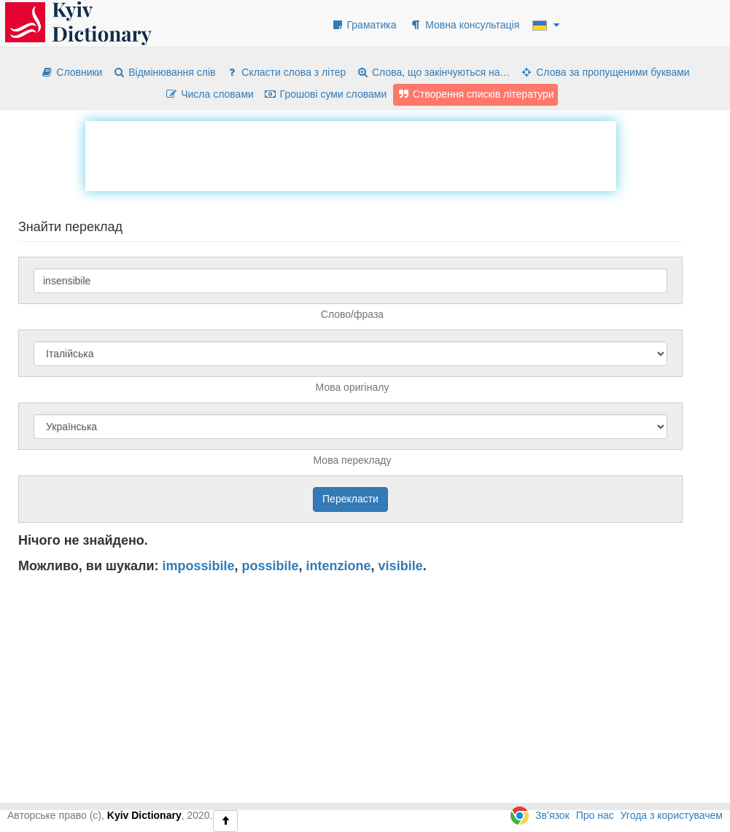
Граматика (364, 25)
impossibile (199, 566)
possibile (270, 566)
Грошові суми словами (325, 94)
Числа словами (209, 94)
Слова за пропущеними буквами (604, 72)
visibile (400, 566)
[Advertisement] (350, 154)
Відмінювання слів (163, 72)
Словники (71, 72)
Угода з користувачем (672, 815)
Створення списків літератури (475, 94)
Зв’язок (552, 815)
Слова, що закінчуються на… (433, 72)
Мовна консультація (464, 25)
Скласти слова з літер (285, 72)
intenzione (338, 566)
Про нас (595, 815)
